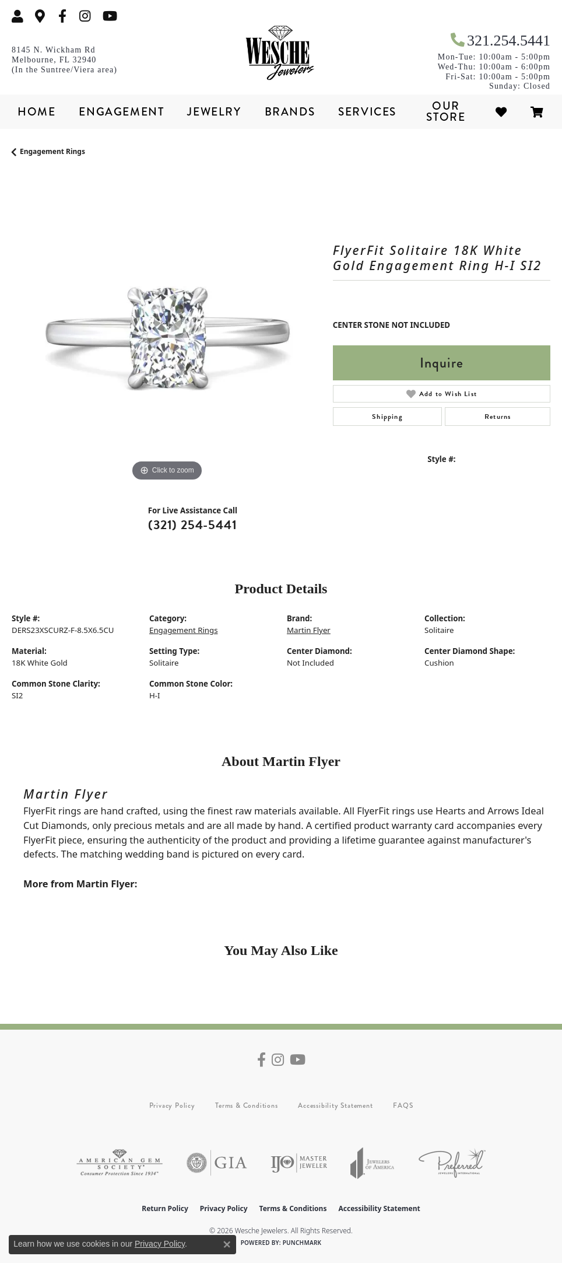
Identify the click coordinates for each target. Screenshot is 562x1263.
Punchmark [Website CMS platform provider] (302, 1242)
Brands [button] (290, 111)
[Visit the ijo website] (299, 1163)
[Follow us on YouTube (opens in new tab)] (110, 16)
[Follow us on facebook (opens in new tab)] (62, 16)
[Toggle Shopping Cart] (537, 111)
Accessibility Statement (335, 1105)
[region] (166, 330)
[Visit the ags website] (119, 1163)
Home (36, 111)
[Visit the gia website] (217, 1163)
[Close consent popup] (226, 1244)
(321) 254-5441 (192, 524)
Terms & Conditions (246, 1105)
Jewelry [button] (214, 111)
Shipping (387, 416)
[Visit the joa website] (372, 1163)
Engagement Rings (52, 151)
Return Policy (165, 1208)
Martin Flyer (309, 630)
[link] (40, 16)
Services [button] (367, 111)
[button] (17, 16)
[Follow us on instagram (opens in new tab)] (85, 16)
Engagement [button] (121, 111)
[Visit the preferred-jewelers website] (452, 1163)
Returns (497, 416)
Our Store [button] (445, 111)
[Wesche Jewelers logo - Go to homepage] (281, 53)
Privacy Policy (172, 1105)
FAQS (403, 1105)
